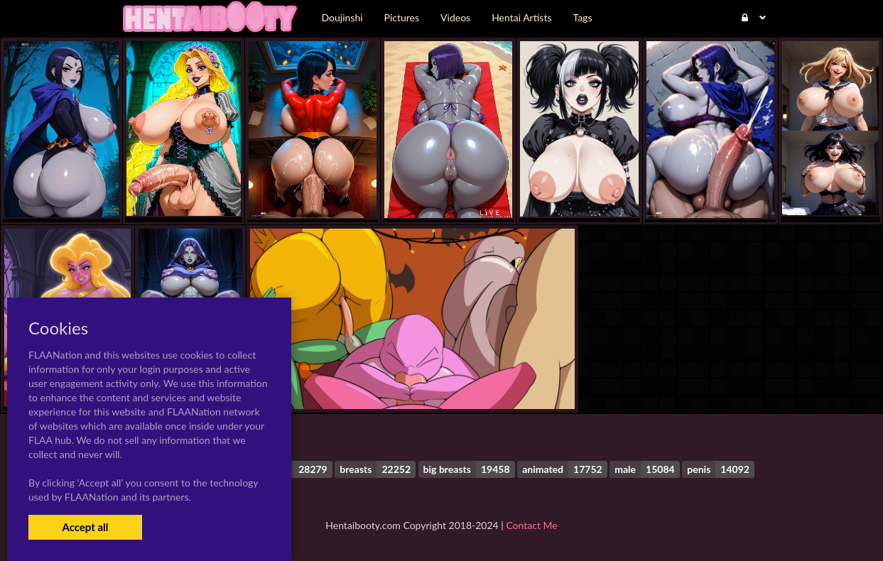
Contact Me (531, 525)
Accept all (85, 527)
